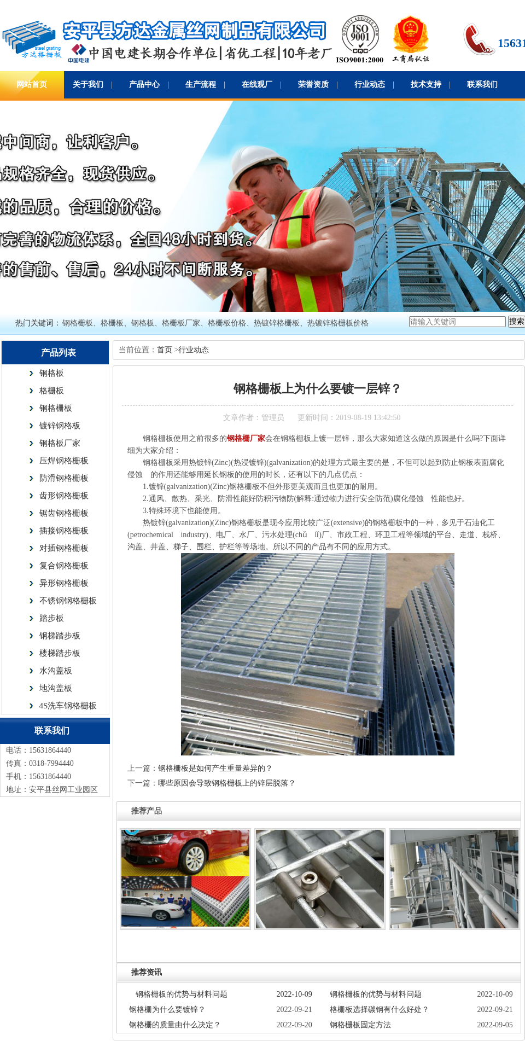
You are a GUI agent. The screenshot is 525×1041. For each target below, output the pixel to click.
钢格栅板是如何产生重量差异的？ (215, 768)
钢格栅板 (55, 408)
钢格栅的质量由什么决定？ (175, 1025)
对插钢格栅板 (64, 548)
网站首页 (31, 84)
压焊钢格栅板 (64, 460)
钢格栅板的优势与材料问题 (182, 994)
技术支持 (426, 84)
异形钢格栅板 (64, 583)
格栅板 (51, 390)
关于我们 (88, 84)
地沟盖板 (55, 688)
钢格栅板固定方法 (360, 1025)
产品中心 (144, 84)
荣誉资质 (313, 84)
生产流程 (200, 84)
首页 (165, 350)
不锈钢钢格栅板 (68, 600)
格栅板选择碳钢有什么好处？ (379, 1009)
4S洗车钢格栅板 (68, 705)
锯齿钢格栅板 (64, 513)
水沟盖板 (55, 670)
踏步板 (51, 618)
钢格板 (51, 373)
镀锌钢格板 (59, 425)
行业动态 (369, 84)
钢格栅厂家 (246, 438)
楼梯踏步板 (59, 653)
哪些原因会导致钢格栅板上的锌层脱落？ (227, 783)
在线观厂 (257, 84)
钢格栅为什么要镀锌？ (167, 1009)
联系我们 (482, 84)
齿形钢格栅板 (64, 495)
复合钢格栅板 (64, 565)
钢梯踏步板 (59, 635)
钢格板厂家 (59, 443)
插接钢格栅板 (64, 530)
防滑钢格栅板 (64, 478)
